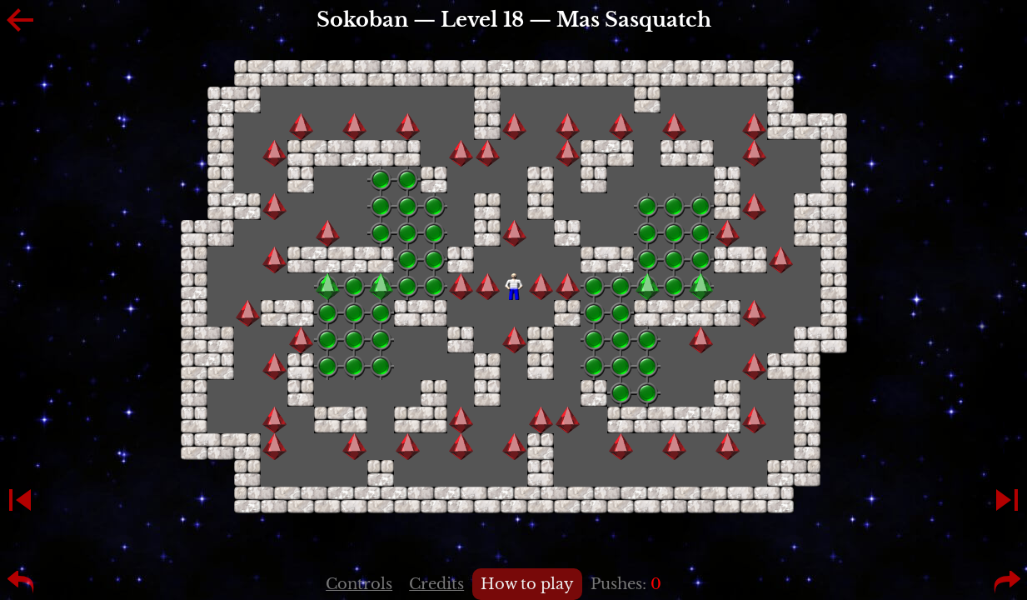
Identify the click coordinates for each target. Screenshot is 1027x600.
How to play (527, 584)
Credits (436, 584)
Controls (359, 584)
